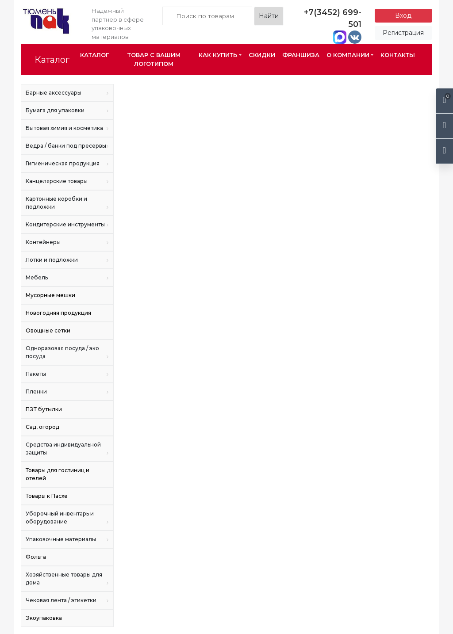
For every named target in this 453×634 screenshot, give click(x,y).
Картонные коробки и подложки (67, 203)
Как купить (218, 54)
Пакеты (67, 374)
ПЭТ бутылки (44, 409)
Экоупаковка (44, 618)
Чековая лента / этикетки (67, 600)
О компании (347, 54)
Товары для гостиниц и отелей (57, 474)
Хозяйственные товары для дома (67, 579)
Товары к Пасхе (47, 496)
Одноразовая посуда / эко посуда (67, 352)
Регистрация (403, 33)
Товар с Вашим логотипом (153, 59)
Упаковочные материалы (67, 539)
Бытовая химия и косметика (67, 128)
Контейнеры (67, 242)
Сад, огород (42, 427)
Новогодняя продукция (58, 312)
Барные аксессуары (67, 93)
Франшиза (300, 54)
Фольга (36, 557)
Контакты (397, 54)
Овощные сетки (48, 330)
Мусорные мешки (50, 295)
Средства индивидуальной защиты (67, 449)
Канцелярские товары (67, 181)
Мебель (67, 278)
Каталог (52, 59)
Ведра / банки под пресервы (67, 146)
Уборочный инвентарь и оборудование (67, 518)
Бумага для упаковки (67, 111)
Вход (403, 15)
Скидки (262, 54)
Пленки (67, 392)
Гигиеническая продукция (67, 164)
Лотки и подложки (67, 260)
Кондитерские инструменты (67, 225)
